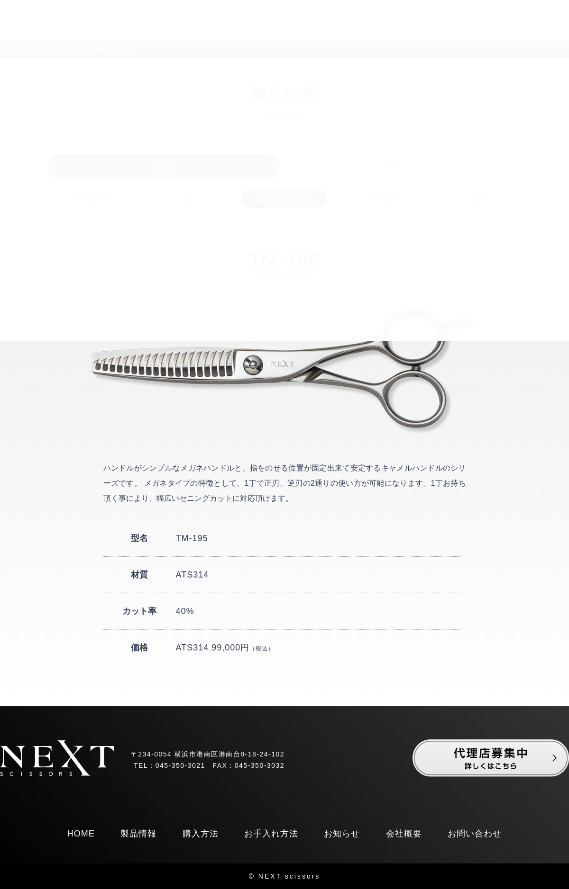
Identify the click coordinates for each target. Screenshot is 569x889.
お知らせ (342, 833)
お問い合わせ (475, 833)
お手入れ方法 (271, 833)
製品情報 (138, 833)
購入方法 (201, 833)
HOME (81, 833)
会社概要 (404, 833)
